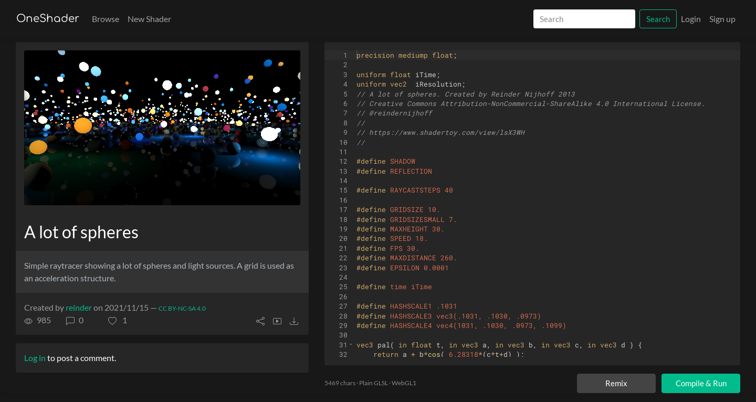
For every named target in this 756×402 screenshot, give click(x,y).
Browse (105, 19)
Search (658, 19)
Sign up (722, 19)
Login (691, 19)
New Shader (149, 19)
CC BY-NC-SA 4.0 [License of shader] (182, 308)
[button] (117, 320)
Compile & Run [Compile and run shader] (701, 383)
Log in (35, 358)
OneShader (47, 19)
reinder (79, 307)
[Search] (584, 19)
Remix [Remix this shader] (616, 383)
